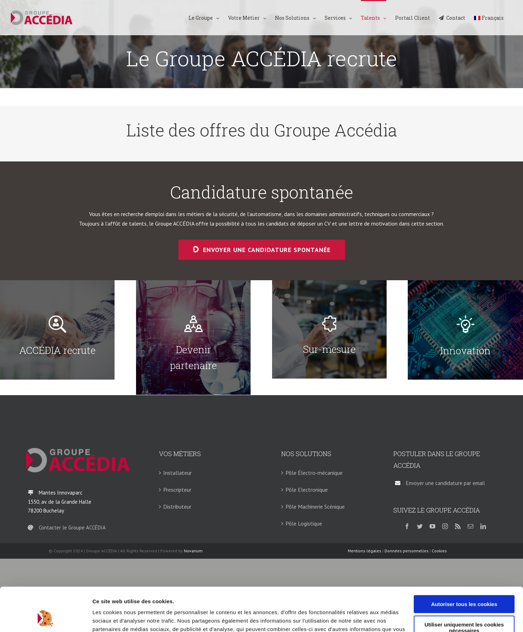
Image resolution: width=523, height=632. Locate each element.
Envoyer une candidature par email (445, 483)
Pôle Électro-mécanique (314, 472)
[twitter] (420, 526)
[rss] (458, 526)
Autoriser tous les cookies (464, 565)
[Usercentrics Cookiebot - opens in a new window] (45, 618)
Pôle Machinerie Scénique (315, 506)
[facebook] (407, 526)
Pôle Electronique (306, 489)
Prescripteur (177, 489)
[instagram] (445, 526)
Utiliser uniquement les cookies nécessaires (464, 589)
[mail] (470, 526)
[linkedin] (483, 526)
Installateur (177, 472)
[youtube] (432, 526)
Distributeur (177, 506)
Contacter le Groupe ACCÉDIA (72, 527)
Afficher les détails (116, 618)
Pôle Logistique (303, 523)
